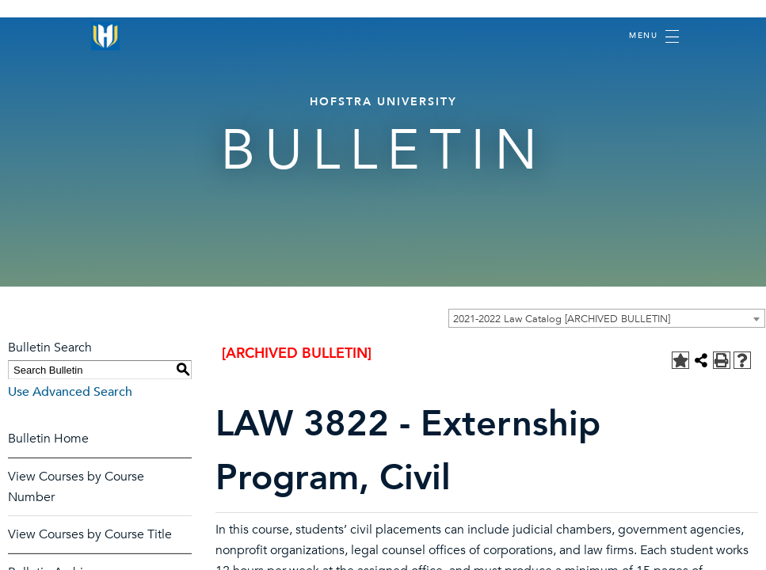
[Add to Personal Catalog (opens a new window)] (680, 360)
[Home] (105, 36)
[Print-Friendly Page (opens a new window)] (721, 360)
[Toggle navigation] (654, 36)
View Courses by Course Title (90, 534)
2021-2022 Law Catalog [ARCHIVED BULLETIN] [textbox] (561, 319)
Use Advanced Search (70, 392)
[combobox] (606, 318)
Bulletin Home (48, 438)
